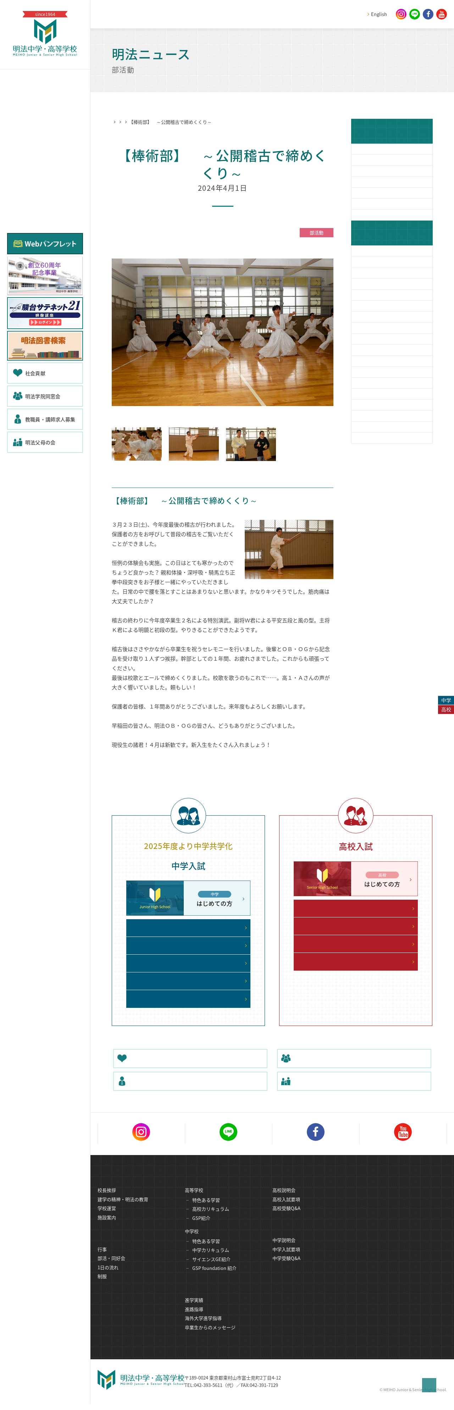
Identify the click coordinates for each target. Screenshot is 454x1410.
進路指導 (194, 1318)
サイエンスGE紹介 (211, 1268)
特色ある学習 (206, 1208)
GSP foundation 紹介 (214, 1276)
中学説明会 (283, 1249)
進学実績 (194, 1309)
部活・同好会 (111, 1267)
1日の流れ (108, 1276)
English (379, 14)
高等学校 (194, 1198)
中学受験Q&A (286, 1267)
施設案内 (107, 1226)
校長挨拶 (107, 1198)
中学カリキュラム (210, 1258)
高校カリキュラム (210, 1217)
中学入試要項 (286, 1258)
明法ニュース (144, 121)
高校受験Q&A (286, 1217)
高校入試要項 (286, 1208)
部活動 (171, 121)
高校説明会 (283, 1198)
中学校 (192, 1240)
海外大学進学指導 (203, 1327)
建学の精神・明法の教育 (123, 1208)
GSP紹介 (201, 1226)
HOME (118, 121)
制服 (102, 1285)
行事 (102, 1258)
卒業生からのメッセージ (210, 1336)
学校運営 (107, 1217)
